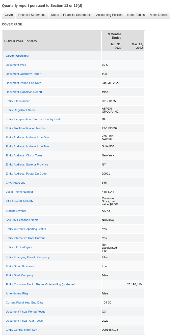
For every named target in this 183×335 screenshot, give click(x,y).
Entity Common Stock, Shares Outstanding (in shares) (40, 284)
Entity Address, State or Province (27, 164)
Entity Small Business (20, 266)
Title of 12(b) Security (19, 200)
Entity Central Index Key (21, 329)
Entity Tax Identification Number (26, 128)
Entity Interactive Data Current (25, 238)
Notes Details (157, 15)
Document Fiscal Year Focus (24, 320)
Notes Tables (135, 15)
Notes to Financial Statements (69, 15)
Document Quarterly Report (23, 73)
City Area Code (15, 182)
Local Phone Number (19, 191)
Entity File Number (18, 101)
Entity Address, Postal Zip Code (26, 173)
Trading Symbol (16, 210)
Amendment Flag (17, 293)
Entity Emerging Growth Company (28, 257)
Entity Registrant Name (21, 110)
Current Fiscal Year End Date (24, 302)
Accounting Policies (108, 15)
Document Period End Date (23, 82)
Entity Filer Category (19, 247)
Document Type (16, 64)
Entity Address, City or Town (24, 155)
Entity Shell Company (20, 275)
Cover (7, 15)
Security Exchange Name (22, 219)
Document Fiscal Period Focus (25, 311)
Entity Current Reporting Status (26, 228)
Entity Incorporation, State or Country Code (33, 119)
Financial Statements (30, 15)
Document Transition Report (24, 91)
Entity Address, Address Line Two (27, 146)
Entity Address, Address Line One (27, 137)
